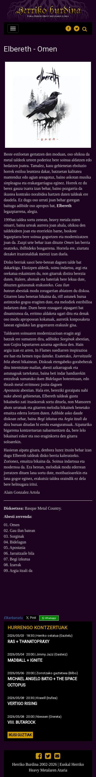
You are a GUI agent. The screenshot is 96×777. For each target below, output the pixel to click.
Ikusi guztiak (20, 735)
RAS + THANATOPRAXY (28, 641)
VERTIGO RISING (22, 703)
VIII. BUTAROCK (21, 722)
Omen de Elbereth (48, 591)
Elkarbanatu (13, 618)
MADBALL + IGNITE (25, 660)
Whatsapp (49, 618)
